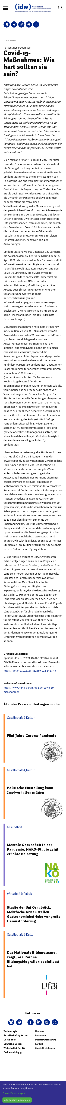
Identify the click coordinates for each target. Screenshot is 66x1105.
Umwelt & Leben (13, 1044)
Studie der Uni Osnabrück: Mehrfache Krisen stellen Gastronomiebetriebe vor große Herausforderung (34, 914)
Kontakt (39, 1043)
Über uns (39, 1031)
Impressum (40, 1035)
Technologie (10, 1031)
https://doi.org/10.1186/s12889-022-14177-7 (30, 670)
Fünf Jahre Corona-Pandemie (31, 735)
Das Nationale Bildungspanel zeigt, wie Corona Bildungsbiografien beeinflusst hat (33, 959)
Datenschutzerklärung (45, 1039)
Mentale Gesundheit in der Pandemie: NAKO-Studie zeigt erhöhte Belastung (32, 849)
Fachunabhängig (13, 1052)
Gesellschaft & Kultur (16, 1035)
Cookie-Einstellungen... (14, 1093)
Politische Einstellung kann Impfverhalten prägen (30, 790)
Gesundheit (10, 1039)
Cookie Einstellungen (45, 1048)
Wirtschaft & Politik (14, 1048)
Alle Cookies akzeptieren (17, 1099)
